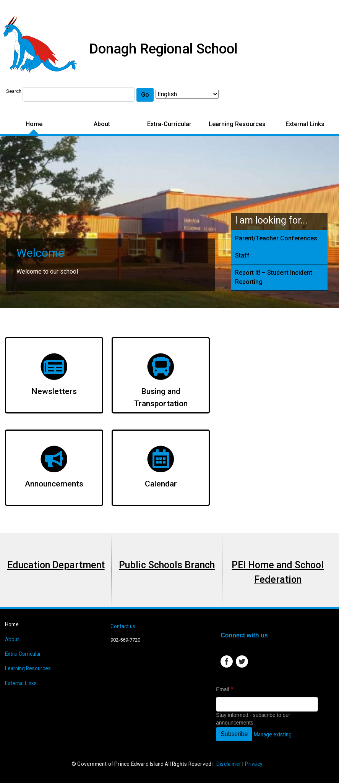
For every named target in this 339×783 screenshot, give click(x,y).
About (102, 124)
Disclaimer (228, 764)
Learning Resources (237, 124)
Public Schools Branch (167, 565)
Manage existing (273, 734)
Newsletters (54, 391)
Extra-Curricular (169, 124)
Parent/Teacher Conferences (276, 238)
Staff (242, 255)
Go (145, 94)
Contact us (122, 626)
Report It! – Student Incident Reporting (273, 277)
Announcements (54, 483)
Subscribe (234, 734)
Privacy (253, 764)
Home (34, 124)
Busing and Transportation (161, 397)
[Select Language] (187, 94)
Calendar (161, 483)
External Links (304, 124)
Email (222, 689)
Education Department (56, 565)
